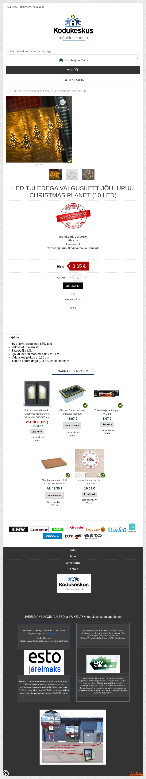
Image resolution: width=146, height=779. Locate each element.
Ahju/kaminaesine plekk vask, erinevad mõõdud (55, 482)
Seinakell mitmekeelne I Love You (89, 482)
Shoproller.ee (136, 774)
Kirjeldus (14, 337)
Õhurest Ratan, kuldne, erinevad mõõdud (72, 412)
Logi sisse (12, 7)
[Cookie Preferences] (5, 773)
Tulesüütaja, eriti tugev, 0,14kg (107, 412)
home (8, 91)
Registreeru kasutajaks (32, 7)
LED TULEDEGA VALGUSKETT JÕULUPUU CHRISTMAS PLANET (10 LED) (50, 91)
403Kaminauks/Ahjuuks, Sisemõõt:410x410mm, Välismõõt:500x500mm (37, 414)
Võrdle (73, 307)
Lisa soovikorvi (73, 299)
